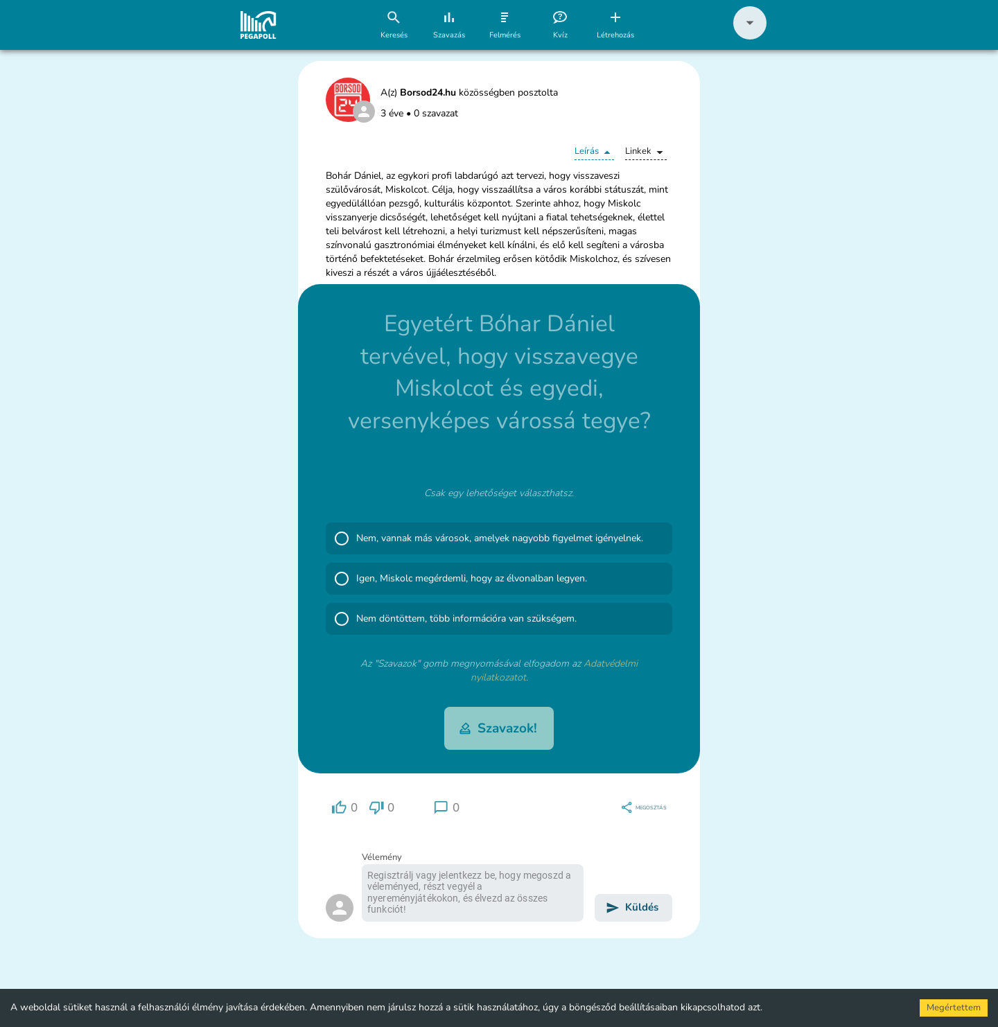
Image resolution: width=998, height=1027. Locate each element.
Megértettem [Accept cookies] (954, 1007)
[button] (750, 36)
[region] (344, 808)
